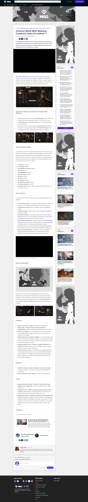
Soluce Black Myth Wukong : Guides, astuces (27, 435)
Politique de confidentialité (41, 495)
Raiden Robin (31, 36)
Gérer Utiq (37, 497)
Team (36, 482)
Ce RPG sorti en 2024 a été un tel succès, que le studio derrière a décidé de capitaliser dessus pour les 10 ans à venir (66, 89)
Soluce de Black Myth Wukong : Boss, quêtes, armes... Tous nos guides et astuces (33, 28)
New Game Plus (47, 226)
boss (32, 153)
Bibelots (47, 78)
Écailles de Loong (44, 435)
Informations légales (40, 487)
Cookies (37, 491)
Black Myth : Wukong (21, 76)
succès (26, 78)
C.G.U (36, 489)
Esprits (34, 78)
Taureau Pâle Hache (47, 220)
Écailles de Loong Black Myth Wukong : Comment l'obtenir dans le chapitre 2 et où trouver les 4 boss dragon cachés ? (66, 111)
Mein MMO (56, 480)
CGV (36, 499)
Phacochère (39, 329)
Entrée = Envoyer (42, 467)
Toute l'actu (65, 128)
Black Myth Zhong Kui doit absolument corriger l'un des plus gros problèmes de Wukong (66, 83)
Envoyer (50, 467)
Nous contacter (39, 480)
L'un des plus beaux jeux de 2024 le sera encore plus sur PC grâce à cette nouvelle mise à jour (66, 105)
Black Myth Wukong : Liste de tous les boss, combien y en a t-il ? (65, 188)
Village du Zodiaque (46, 211)
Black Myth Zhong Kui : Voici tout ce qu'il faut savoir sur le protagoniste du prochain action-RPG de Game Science (66, 78)
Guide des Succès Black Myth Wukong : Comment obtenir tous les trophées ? (38, 420)
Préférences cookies (40, 493)
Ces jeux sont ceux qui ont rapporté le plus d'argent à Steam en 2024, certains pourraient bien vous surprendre (66, 123)
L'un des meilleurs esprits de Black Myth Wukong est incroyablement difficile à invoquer (64, 223)
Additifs (40, 78)
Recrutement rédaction (40, 484)
